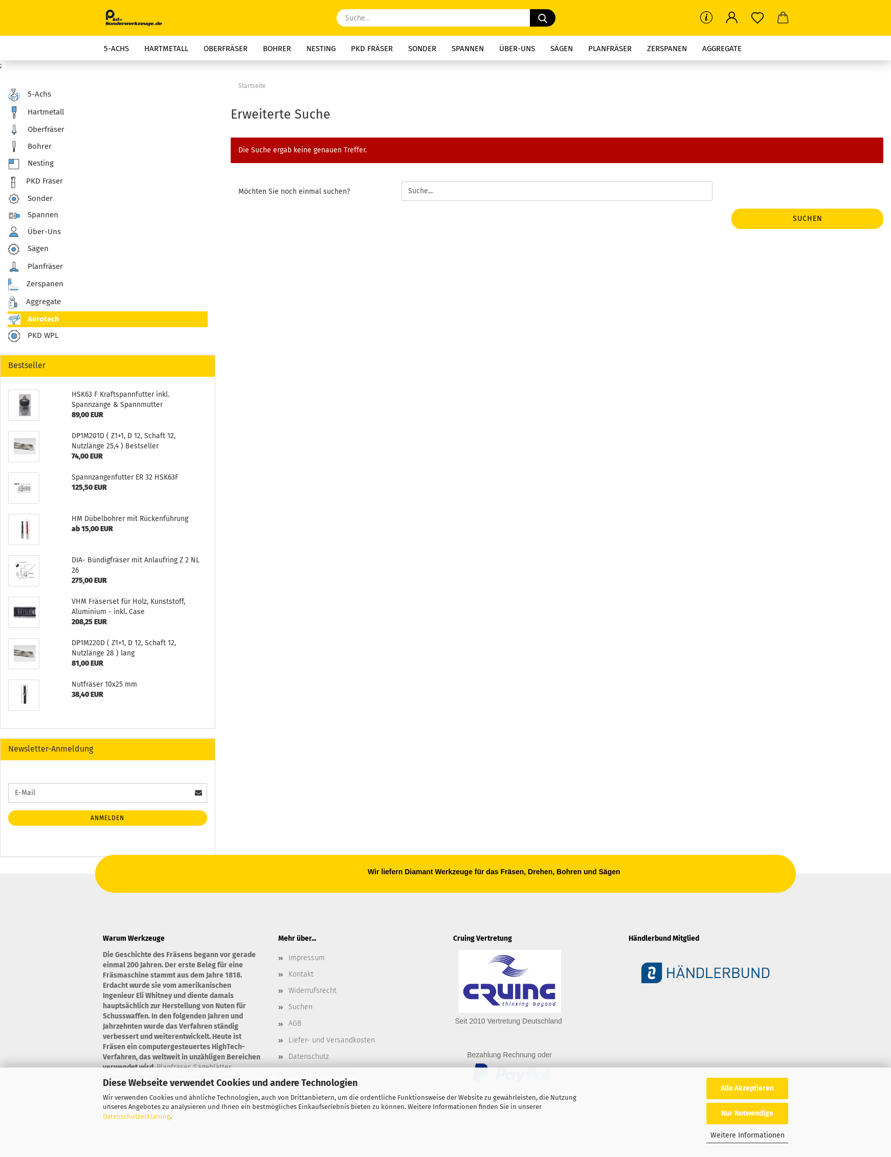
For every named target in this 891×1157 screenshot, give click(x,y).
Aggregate (722, 48)
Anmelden (107, 818)
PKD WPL (33, 336)
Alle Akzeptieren (747, 1088)
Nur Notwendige (747, 1113)
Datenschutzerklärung (136, 1116)
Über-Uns (517, 48)
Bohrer (277, 48)
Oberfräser (226, 48)
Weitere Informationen (747, 1135)
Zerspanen (667, 48)
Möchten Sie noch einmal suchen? (294, 191)
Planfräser (610, 48)
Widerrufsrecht (312, 990)
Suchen (807, 218)
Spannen (468, 48)
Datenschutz (308, 1056)
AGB (294, 1023)
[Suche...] (542, 18)
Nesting (321, 48)
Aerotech (33, 319)
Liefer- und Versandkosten (331, 1040)
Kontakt (301, 974)
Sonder (422, 48)
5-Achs (116, 48)
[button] (732, 18)
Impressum (306, 958)
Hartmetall (166, 48)
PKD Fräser (372, 48)
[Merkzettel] (757, 18)
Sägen (561, 48)
